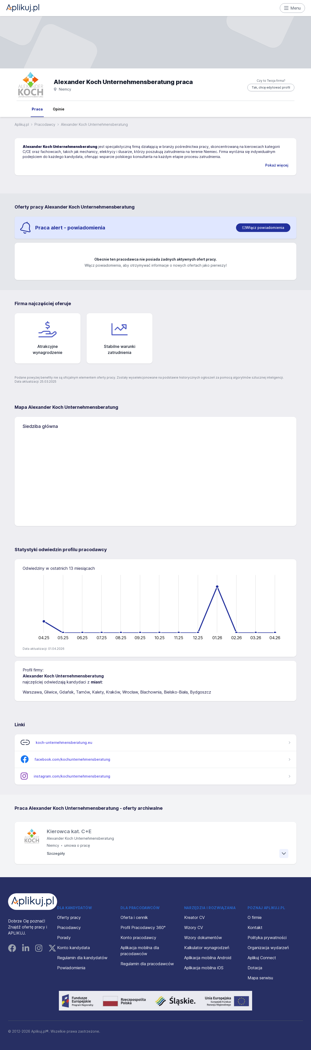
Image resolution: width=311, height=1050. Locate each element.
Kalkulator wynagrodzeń (206, 947)
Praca (37, 109)
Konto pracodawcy (138, 937)
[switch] (263, 227)
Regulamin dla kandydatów (82, 957)
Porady (64, 937)
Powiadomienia (71, 967)
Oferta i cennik (134, 917)
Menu (292, 8)
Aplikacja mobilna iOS (203, 967)
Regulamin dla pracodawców (147, 963)
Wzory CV (193, 927)
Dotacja (255, 967)
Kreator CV (194, 917)
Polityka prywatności (267, 937)
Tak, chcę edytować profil (271, 87)
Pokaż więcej (276, 165)
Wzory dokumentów (203, 937)
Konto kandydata (73, 947)
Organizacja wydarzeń (268, 947)
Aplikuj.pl (22, 124)
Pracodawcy (44, 124)
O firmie (255, 917)
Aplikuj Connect (262, 957)
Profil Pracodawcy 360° (143, 927)
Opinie (58, 109)
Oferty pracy (69, 917)
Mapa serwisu (260, 977)
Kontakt (255, 927)
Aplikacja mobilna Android (207, 957)
